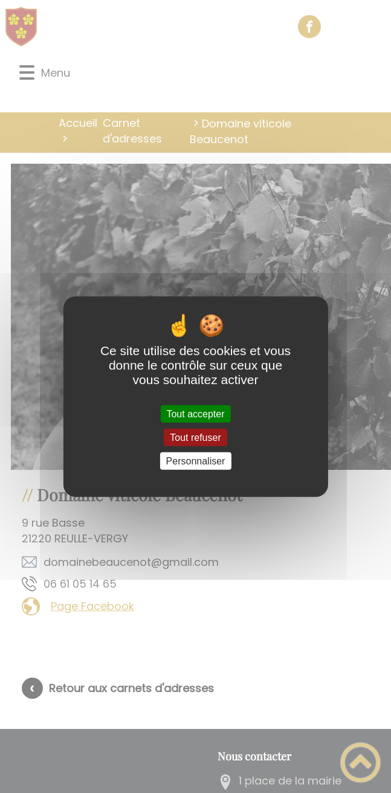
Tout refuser (195, 437)
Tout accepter (195, 413)
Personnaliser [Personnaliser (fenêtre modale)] (195, 461)
